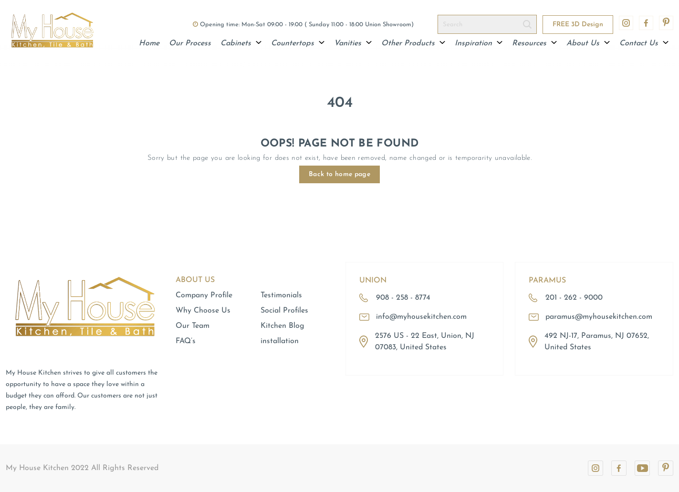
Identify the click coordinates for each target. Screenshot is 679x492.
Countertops (297, 43)
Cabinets (240, 43)
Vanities (353, 43)
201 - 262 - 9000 (574, 298)
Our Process (190, 43)
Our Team (192, 326)
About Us (588, 43)
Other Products (413, 43)
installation (280, 341)
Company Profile (204, 295)
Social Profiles (284, 310)
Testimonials (281, 295)
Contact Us (644, 43)
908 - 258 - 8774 (403, 298)
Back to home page (339, 174)
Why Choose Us (203, 310)
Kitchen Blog (282, 326)
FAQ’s (186, 341)
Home (149, 43)
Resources (534, 43)
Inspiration (478, 43)
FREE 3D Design (578, 24)
